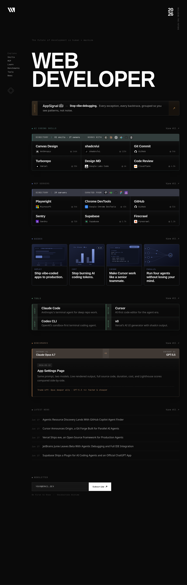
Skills (11, 57)
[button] (11, 90)
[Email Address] (60, 486)
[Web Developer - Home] (11, 10)
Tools (11, 72)
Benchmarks (14, 68)
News (10, 75)
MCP (9, 61)
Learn (11, 64)
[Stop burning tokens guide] (87, 264)
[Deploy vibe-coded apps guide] (49, 264)
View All (172, 128)
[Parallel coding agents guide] (161, 264)
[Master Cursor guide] (124, 264)
